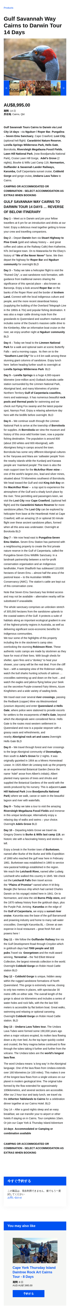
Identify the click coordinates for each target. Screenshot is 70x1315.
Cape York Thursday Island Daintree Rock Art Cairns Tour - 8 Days (34, 1272)
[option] (11, 88)
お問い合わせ (14, 1197)
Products (8, 7)
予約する (28, 1293)
